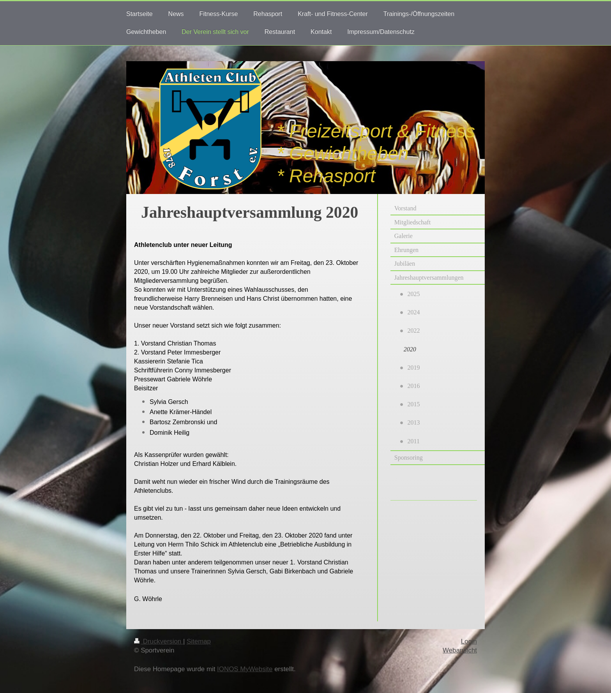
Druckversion (158, 641)
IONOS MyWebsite (244, 669)
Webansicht (460, 650)
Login (469, 641)
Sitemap (199, 641)
